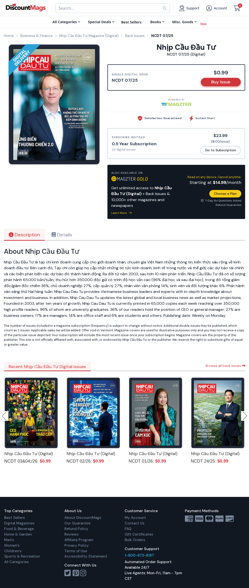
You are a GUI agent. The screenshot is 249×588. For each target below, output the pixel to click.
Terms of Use (75, 551)
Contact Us (134, 523)
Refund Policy (76, 528)
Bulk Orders (135, 539)
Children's (13, 551)
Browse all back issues (225, 365)
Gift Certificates (139, 534)
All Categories (16, 561)
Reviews (71, 534)
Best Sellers (14, 517)
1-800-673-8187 (139, 555)
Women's (12, 545)
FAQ (128, 528)
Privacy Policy (76, 545)
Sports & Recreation (22, 556)
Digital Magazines (19, 523)
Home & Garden (18, 534)
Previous (4, 416)
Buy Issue (220, 82)
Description (24, 235)
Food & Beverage (19, 528)
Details (62, 235)
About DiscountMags (82, 517)
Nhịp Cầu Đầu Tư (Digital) (28, 453)
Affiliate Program (78, 539)
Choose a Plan (225, 193)
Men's (9, 539)
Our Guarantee (77, 523)
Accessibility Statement (85, 556)
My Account (135, 517)
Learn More (121, 213)
